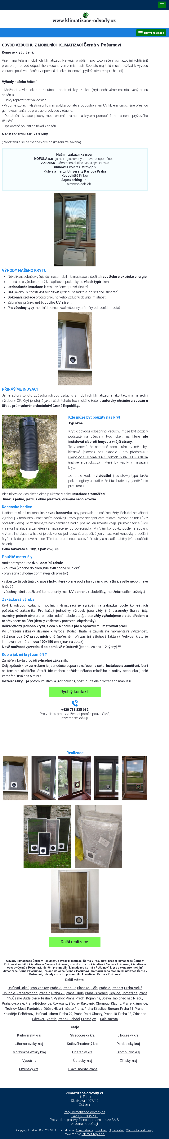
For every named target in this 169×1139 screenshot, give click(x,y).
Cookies (101, 1130)
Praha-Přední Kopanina (83, 998)
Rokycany (60, 1003)
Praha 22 (66, 1014)
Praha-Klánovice (135, 1003)
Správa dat (116, 1130)
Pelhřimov (25, 1014)
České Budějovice (26, 998)
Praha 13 (124, 1014)
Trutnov (11, 1009)
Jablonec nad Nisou (127, 998)
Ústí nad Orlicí (18, 988)
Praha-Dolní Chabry (88, 1014)
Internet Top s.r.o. (93, 1134)
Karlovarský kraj (29, 1035)
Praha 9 (117, 988)
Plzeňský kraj (29, 1069)
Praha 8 (104, 988)
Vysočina (29, 1061)
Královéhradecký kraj (83, 1044)
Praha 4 (46, 998)
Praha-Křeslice (95, 1009)
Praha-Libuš (75, 993)
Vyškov (59, 998)
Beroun (113, 1009)
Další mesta (109, 1019)
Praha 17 (69, 988)
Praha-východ (26, 993)
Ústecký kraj (82, 1061)
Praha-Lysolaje (13, 1003)
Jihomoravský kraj (29, 1044)
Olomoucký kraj (128, 1052)
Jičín (94, 988)
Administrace (84, 1130)
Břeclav (74, 1003)
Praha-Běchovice (38, 1003)
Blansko (83, 988)
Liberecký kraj (82, 1052)
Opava (106, 998)
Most (22, 1009)
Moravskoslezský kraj (29, 1052)
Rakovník (88, 1003)
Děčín (48, 1009)
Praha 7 (44, 993)
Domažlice (129, 993)
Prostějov (88, 1019)
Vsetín (51, 1019)
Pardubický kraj (128, 1044)
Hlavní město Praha (68, 1009)
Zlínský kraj (128, 1061)
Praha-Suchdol (69, 1019)
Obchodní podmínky (139, 1130)
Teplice (114, 993)
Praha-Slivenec (96, 993)
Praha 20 (57, 993)
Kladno (116, 1003)
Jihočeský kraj (128, 1035)
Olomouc (103, 1003)
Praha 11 (126, 1009)
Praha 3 (55, 988)
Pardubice (34, 1009)
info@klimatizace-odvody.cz (84, 1112)
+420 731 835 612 (84, 1116)
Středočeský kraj (83, 1035)
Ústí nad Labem (46, 1014)
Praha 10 (110, 1014)
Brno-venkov (39, 988)
